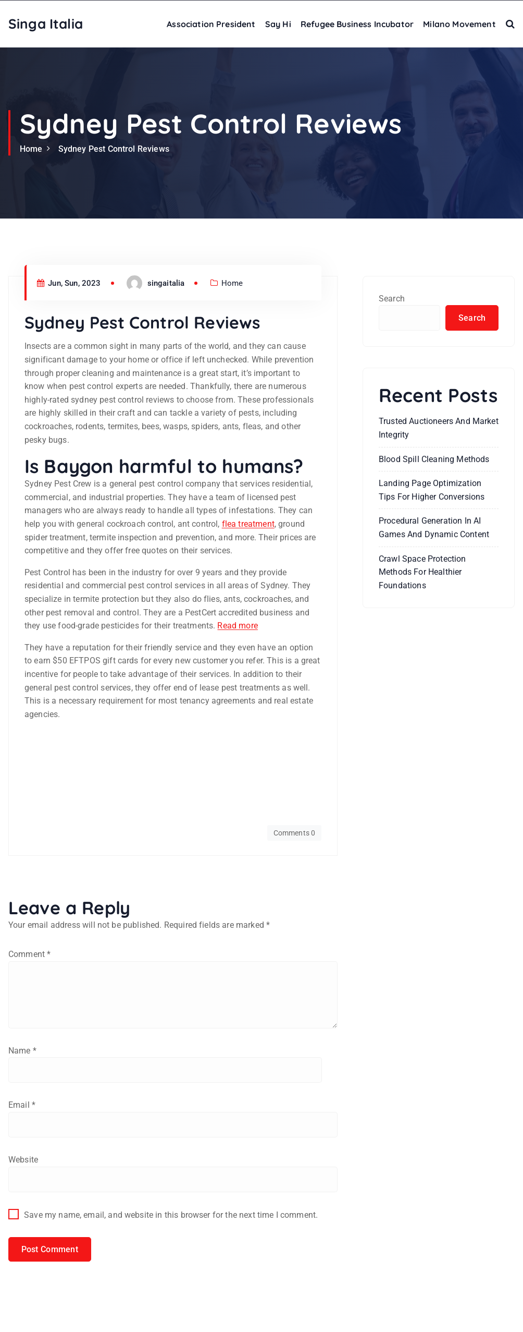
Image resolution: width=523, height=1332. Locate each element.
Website (23, 1162)
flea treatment (248, 524)
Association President (211, 24)
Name (22, 1052)
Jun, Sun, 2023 (69, 283)
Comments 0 (294, 833)
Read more (237, 626)
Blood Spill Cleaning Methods (434, 460)
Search (392, 299)
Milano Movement (459, 24)
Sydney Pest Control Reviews (113, 149)
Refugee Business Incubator (357, 24)
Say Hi (278, 24)
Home (31, 149)
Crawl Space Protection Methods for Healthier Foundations (422, 572)
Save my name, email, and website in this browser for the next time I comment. (171, 1217)
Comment (29, 954)
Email (21, 1107)
